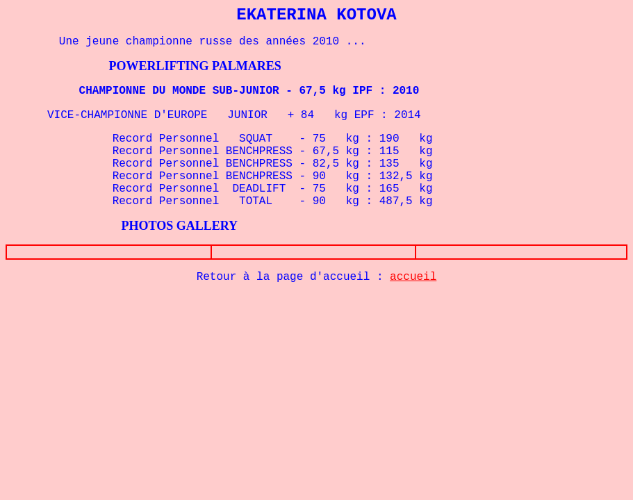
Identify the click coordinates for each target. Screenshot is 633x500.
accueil (413, 277)
